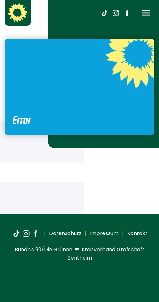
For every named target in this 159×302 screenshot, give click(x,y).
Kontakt (136, 233)
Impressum (104, 233)
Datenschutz (65, 233)
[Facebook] (127, 12)
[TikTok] (104, 12)
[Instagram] (115, 12)
